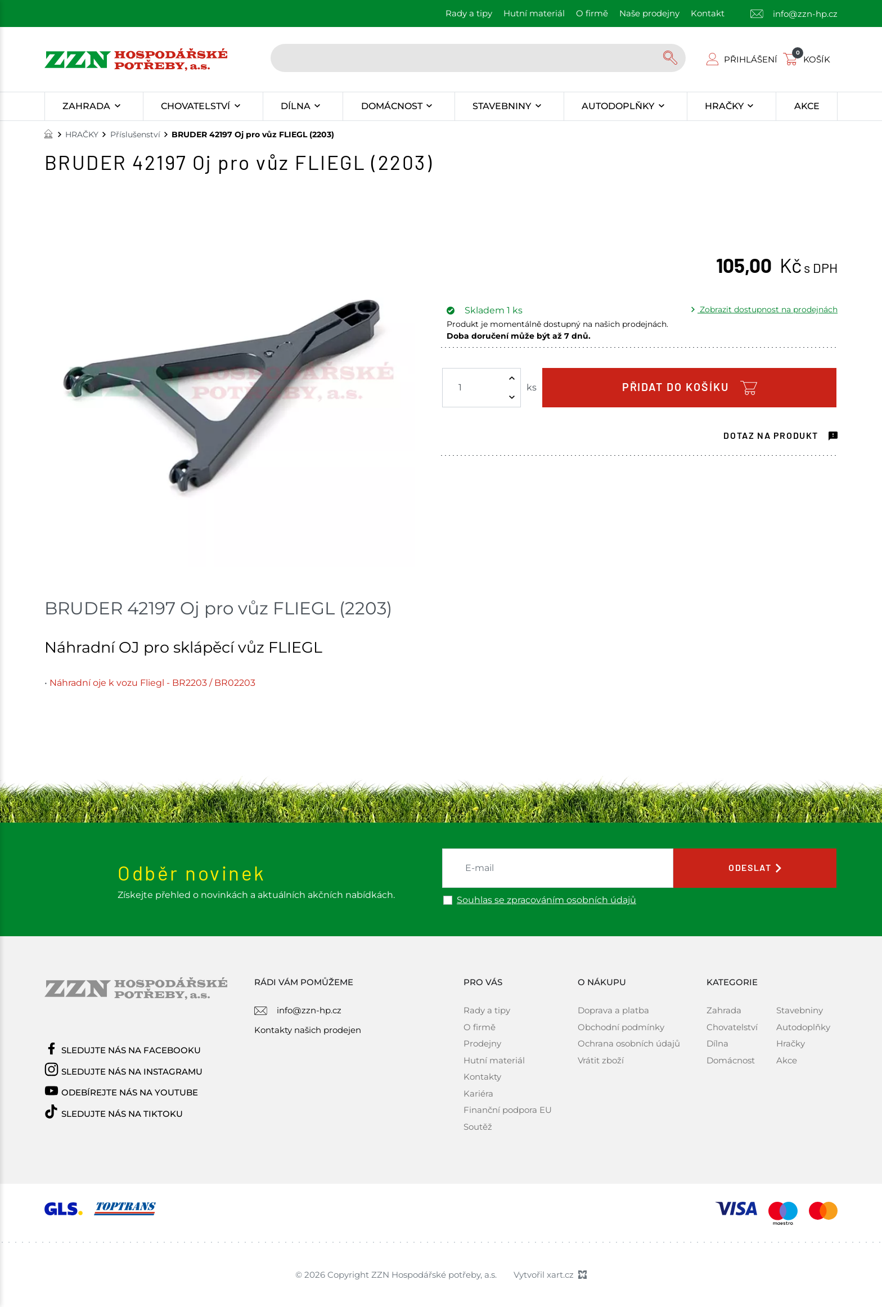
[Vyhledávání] (672, 58)
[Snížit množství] (511, 397)
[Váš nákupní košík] (809, 59)
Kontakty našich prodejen (307, 1030)
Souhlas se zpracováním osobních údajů (546, 900)
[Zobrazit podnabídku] (117, 106)
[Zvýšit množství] (511, 378)
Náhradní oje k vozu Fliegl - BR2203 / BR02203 (152, 683)
